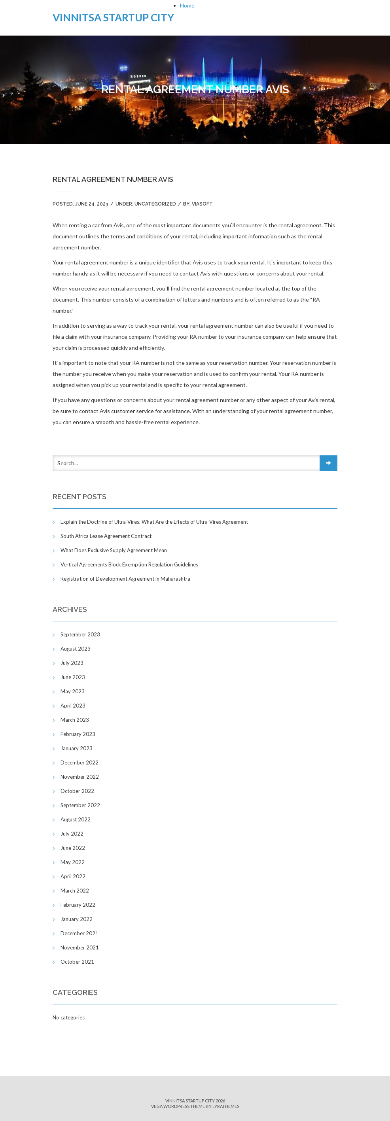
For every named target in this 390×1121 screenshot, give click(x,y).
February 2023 (78, 734)
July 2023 (72, 663)
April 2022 (73, 876)
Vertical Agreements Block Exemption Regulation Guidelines (129, 564)
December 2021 (79, 933)
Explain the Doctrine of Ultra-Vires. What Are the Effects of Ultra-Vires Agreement (154, 522)
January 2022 (77, 919)
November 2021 (80, 947)
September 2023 (80, 634)
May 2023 (73, 691)
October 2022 (77, 791)
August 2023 (76, 648)
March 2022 (75, 890)
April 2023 (73, 705)
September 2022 (80, 805)
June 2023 (73, 677)
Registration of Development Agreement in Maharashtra (125, 579)
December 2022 (79, 762)
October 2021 (77, 962)
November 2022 (80, 777)
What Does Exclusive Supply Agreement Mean (114, 550)
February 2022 (78, 905)
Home (187, 5)
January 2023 (77, 748)
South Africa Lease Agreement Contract (106, 536)
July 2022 (72, 833)
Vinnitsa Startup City (113, 17)
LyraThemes (225, 1106)
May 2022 (73, 862)
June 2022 (73, 848)
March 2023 (75, 720)
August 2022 (76, 819)
